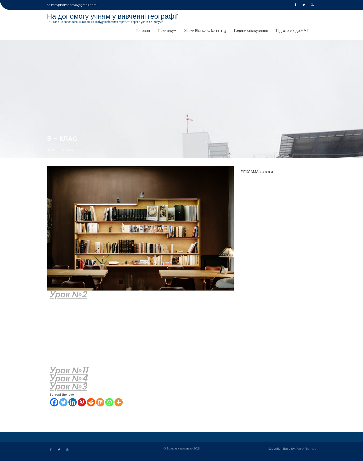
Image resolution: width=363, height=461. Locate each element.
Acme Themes (305, 448)
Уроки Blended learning (205, 30)
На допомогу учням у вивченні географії (112, 16)
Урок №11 (69, 371)
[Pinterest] (82, 402)
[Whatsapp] (109, 402)
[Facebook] (54, 402)
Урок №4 (68, 379)
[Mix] (100, 402)
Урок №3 (68, 387)
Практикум (167, 30)
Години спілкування (251, 30)
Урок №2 (68, 295)
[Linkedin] (72, 402)
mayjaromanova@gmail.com (72, 5)
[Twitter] (63, 402)
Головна (143, 30)
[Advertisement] (140, 333)
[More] (118, 402)
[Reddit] (91, 402)
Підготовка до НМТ (292, 30)
